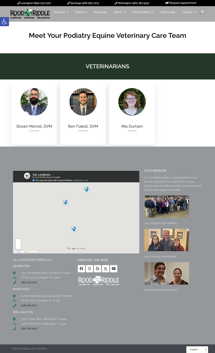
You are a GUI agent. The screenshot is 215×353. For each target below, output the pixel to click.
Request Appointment (180, 2)
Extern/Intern (142, 12)
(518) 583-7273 (90, 3)
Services (61, 12)
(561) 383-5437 (140, 3)
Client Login (167, 12)
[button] (4, 21)
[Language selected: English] (197, 349)
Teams (81, 12)
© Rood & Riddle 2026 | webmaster (29, 348)
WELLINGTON (23, 312)
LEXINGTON (21, 266)
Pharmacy (100, 12)
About (119, 12)
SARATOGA (21, 289)
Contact (189, 12)
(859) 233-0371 (42, 3)
